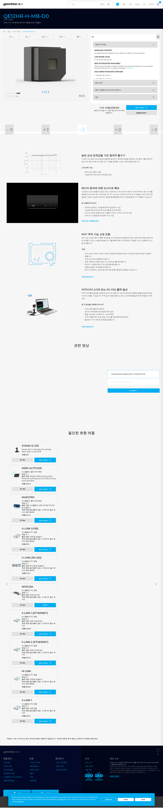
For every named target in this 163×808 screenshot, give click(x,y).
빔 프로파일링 (8, 770)
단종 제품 (33, 781)
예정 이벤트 (89, 766)
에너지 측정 (16, 31)
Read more (142, 70)
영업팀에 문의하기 (141, 113)
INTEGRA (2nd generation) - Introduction (129, 375)
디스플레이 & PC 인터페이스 (13, 777)
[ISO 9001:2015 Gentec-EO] (89, 777)
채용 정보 (88, 770)
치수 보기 (82, 95)
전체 (102, 4)
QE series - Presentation (121, 382)
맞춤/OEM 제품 (9, 781)
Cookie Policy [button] (62, 799)
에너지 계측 (8, 766)
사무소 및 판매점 (61, 763)
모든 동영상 (133, 391)
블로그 (32, 774)
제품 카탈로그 (34, 766)
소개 (144, 4)
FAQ (31, 777)
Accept (143, 799)
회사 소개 (88, 763)
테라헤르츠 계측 (9, 774)
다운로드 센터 (34, 770)
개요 (108, 37)
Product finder (35, 763)
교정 (130, 4)
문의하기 (152, 4)
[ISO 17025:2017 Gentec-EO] (99, 777)
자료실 (137, 4)
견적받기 (45, 605)
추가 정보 (22, 460)
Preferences (108, 799)
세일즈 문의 (60, 766)
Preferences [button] (20, 801)
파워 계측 (7, 763)
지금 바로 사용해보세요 (90, 221)
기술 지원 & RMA (61, 770)
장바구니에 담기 (141, 108)
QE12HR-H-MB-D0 (29, 31)
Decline (126, 799)
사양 (142, 37)
